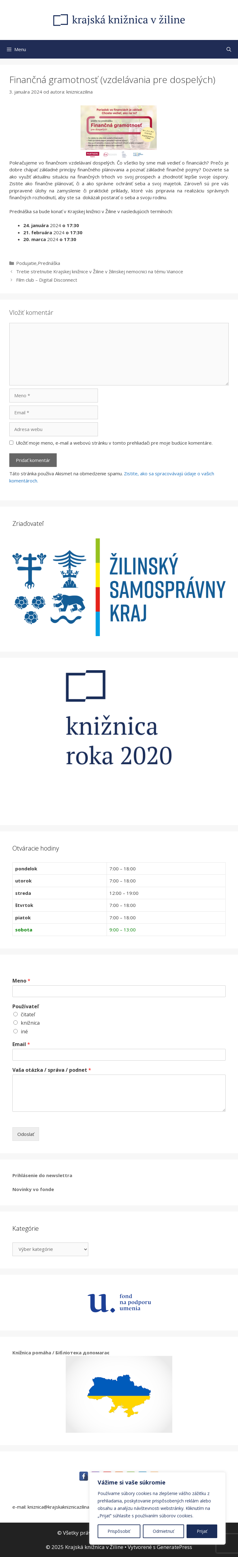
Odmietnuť (163, 1531)
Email (21, 1044)
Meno (21, 981)
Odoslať (25, 1134)
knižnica (30, 1022)
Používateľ (25, 1006)
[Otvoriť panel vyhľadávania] (229, 49)
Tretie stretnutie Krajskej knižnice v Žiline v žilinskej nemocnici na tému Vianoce (99, 271)
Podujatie (26, 263)
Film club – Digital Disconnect (46, 280)
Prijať (202, 1531)
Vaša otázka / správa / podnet (51, 1070)
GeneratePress (174, 1546)
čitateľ (28, 1014)
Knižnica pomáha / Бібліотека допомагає (60, 1352)
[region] (157, 1508)
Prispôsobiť (119, 1531)
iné (24, 1031)
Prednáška (49, 263)
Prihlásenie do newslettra (42, 1175)
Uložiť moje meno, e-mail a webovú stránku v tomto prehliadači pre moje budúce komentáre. (114, 443)
